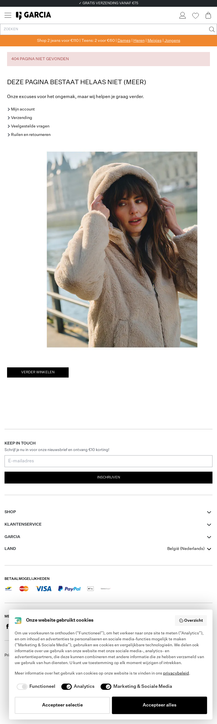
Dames (124, 41)
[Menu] (8, 15)
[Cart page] (208, 15)
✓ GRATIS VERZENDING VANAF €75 (108, 3)
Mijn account (23, 109)
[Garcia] (33, 15)
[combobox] (189, 549)
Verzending (21, 118)
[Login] (182, 15)
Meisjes (154, 41)
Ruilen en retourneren (31, 135)
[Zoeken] (211, 29)
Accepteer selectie (62, 705)
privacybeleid (176, 673)
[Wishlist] (195, 15)
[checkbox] (35, 686)
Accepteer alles (160, 705)
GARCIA (12, 537)
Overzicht (191, 620)
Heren (139, 41)
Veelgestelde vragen (30, 126)
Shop (10, 512)
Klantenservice (23, 524)
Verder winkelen (38, 372)
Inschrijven (108, 477)
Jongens (172, 41)
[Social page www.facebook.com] (7, 626)
